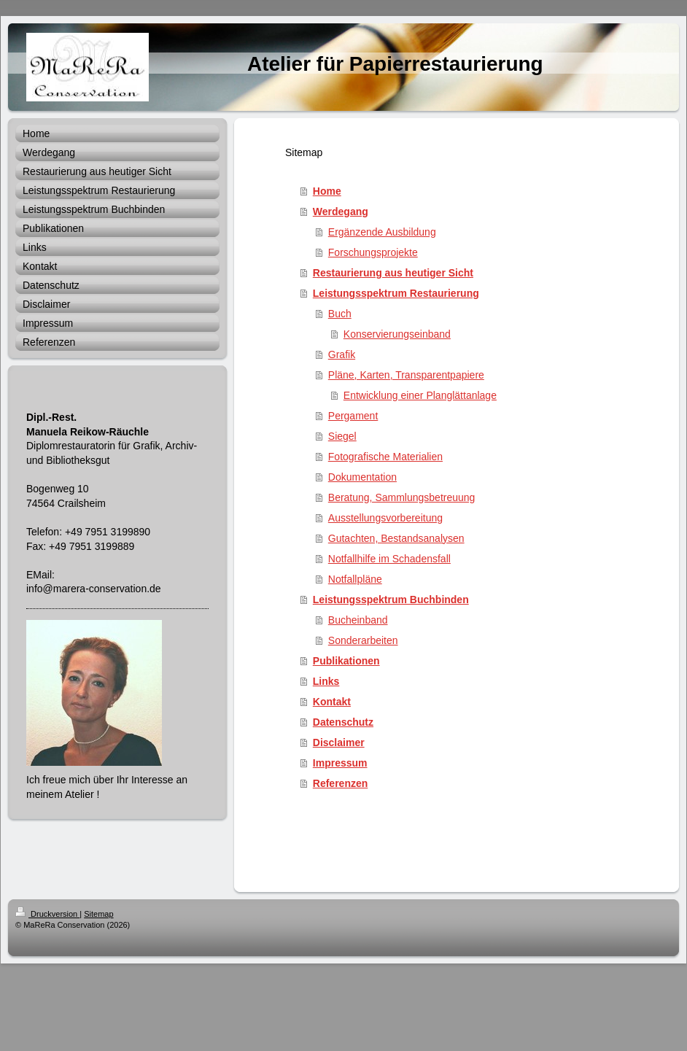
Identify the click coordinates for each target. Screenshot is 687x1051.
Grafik (341, 354)
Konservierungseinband (397, 334)
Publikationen (346, 661)
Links (326, 681)
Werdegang (340, 211)
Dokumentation (362, 477)
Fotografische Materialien (385, 456)
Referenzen (340, 783)
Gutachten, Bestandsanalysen (396, 538)
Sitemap (98, 914)
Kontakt (332, 701)
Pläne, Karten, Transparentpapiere (406, 375)
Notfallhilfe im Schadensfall (389, 559)
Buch (340, 313)
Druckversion (47, 914)
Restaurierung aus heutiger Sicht (393, 273)
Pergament (353, 416)
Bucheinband (358, 620)
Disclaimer (339, 742)
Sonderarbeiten (363, 640)
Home (327, 191)
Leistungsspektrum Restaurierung (396, 293)
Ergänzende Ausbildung (382, 232)
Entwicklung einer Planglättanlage (420, 395)
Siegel (342, 436)
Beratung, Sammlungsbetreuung (402, 497)
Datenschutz (343, 722)
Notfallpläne (355, 579)
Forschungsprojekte (373, 252)
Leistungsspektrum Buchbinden (391, 599)
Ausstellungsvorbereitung (385, 518)
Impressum (340, 763)
